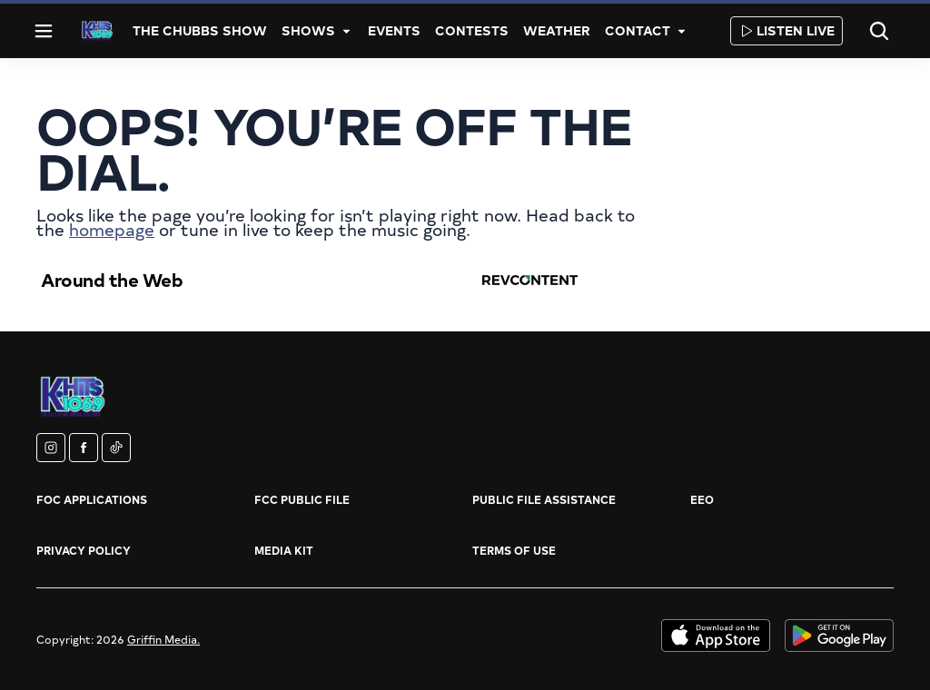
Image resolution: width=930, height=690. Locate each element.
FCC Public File (302, 499)
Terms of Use (514, 550)
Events (394, 30)
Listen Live (786, 30)
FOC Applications (91, 499)
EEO (702, 499)
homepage (111, 229)
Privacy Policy (83, 550)
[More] (346, 31)
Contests (472, 30)
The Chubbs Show (200, 30)
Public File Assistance (544, 499)
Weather (556, 30)
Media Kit (283, 550)
